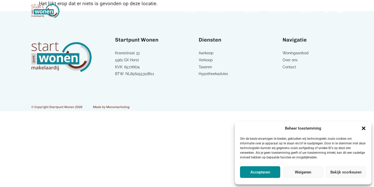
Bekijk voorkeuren (346, 172)
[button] (363, 128)
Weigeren (303, 172)
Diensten (220, 11)
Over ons (279, 11)
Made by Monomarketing (111, 107)
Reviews (251, 11)
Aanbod (189, 11)
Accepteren (260, 172)
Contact (306, 11)
